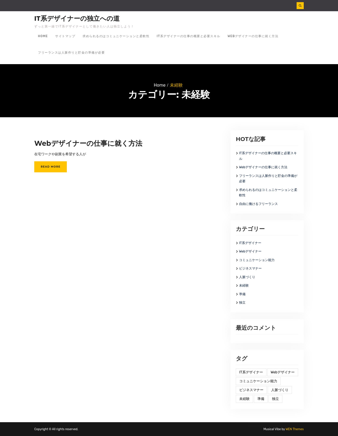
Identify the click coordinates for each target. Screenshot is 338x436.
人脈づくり (247, 277)
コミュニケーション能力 (257, 260)
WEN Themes (295, 429)
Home (43, 36)
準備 (242, 294)
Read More (50, 166)
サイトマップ (65, 36)
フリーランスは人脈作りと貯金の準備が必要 (71, 52)
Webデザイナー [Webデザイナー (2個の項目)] (283, 372)
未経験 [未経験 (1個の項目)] (244, 399)
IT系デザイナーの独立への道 (77, 18)
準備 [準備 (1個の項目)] (260, 399)
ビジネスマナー (250, 268)
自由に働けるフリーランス (258, 204)
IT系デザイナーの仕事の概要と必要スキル (188, 36)
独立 (242, 302)
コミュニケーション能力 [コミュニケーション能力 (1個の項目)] (258, 381)
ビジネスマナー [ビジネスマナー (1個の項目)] (251, 390)
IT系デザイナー (250, 243)
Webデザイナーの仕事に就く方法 (253, 36)
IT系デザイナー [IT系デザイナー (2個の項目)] (251, 372)
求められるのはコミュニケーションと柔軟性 (116, 36)
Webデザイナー (250, 251)
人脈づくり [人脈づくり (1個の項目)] (279, 390)
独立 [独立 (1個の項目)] (275, 399)
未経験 (244, 285)
